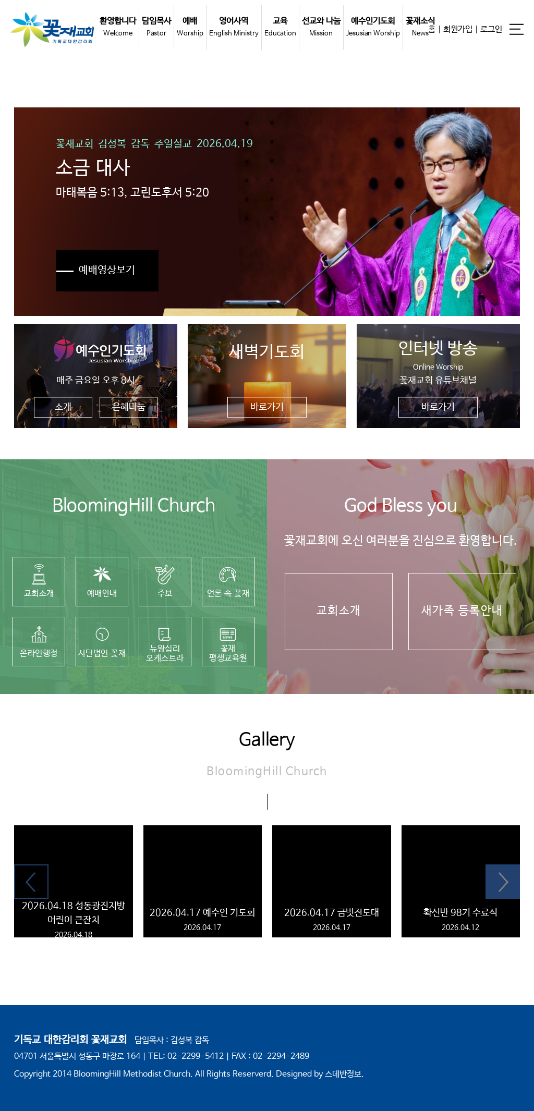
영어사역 (234, 27)
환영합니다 (118, 27)
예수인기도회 (373, 27)
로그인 (491, 29)
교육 (280, 27)
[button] (31, 881)
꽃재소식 (420, 27)
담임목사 (156, 27)
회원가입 (457, 29)
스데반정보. (344, 1074)
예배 (190, 27)
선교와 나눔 (321, 27)
